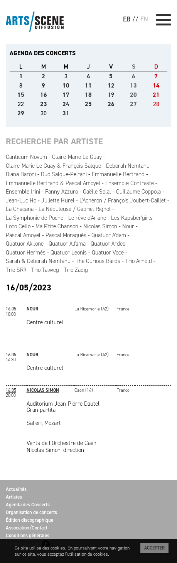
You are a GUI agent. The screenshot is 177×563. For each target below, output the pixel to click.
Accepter (154, 548)
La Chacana (20, 209)
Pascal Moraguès (66, 235)
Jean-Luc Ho (21, 200)
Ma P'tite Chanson (56, 226)
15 (20, 95)
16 (43, 95)
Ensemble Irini (23, 192)
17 (65, 95)
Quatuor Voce (108, 252)
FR (126, 19)
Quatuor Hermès (26, 252)
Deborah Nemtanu (128, 166)
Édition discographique (29, 520)
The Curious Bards (98, 261)
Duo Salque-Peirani (64, 174)
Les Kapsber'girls (132, 218)
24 (65, 104)
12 (111, 85)
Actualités (16, 489)
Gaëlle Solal (97, 192)
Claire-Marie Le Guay (77, 157)
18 (88, 95)
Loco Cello (18, 226)
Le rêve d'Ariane (87, 218)
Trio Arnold (138, 261)
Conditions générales (27, 535)
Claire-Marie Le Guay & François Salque (53, 166)
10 (65, 85)
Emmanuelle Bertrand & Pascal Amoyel (53, 183)
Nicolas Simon (100, 226)
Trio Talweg (45, 270)
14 (156, 85)
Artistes (14, 497)
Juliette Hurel (57, 200)
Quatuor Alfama (67, 244)
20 (133, 95)
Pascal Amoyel (23, 235)
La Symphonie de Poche (34, 218)
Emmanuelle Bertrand (118, 174)
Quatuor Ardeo (108, 244)
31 (65, 113)
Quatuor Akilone (25, 244)
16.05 (11, 309)
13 (133, 85)
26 (111, 104)
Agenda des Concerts (28, 504)
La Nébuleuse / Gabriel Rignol (75, 209)
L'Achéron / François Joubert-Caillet (122, 200)
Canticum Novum (26, 157)
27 (133, 104)
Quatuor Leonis (69, 252)
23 (43, 104)
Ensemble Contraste (129, 183)
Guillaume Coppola (138, 192)
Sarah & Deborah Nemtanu (38, 261)
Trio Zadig (76, 270)
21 (156, 95)
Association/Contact (26, 527)
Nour (128, 226)
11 (88, 85)
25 (88, 104)
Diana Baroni (21, 174)
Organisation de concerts (31, 512)
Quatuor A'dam (108, 235)
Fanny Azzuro (61, 192)
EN (144, 19)
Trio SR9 (16, 270)
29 (20, 113)
